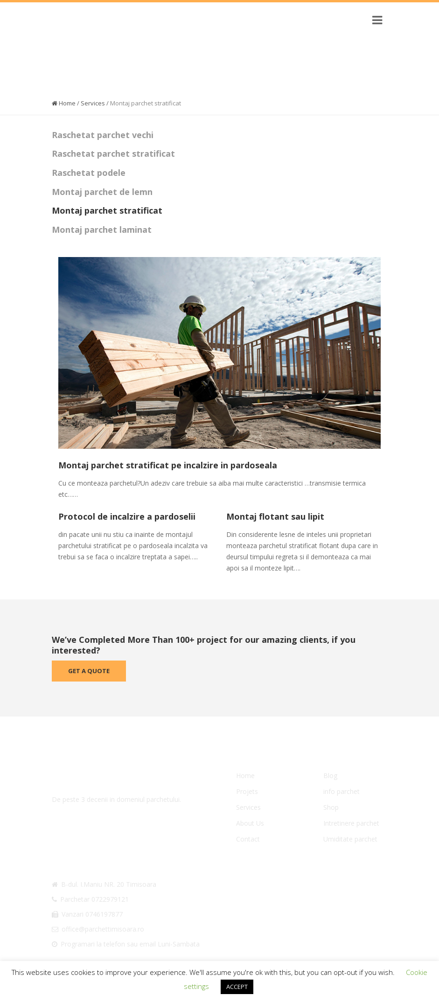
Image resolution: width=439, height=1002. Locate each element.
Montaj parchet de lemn (102, 191)
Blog (330, 775)
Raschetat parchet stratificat (113, 153)
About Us (250, 823)
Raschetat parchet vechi (102, 134)
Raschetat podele (88, 172)
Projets (247, 791)
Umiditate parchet (350, 839)
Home (64, 103)
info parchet (341, 791)
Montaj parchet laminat (102, 229)
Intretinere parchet (351, 823)
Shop (331, 807)
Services (93, 103)
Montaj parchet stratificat (107, 210)
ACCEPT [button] (237, 986)
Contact (248, 839)
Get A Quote (89, 671)
